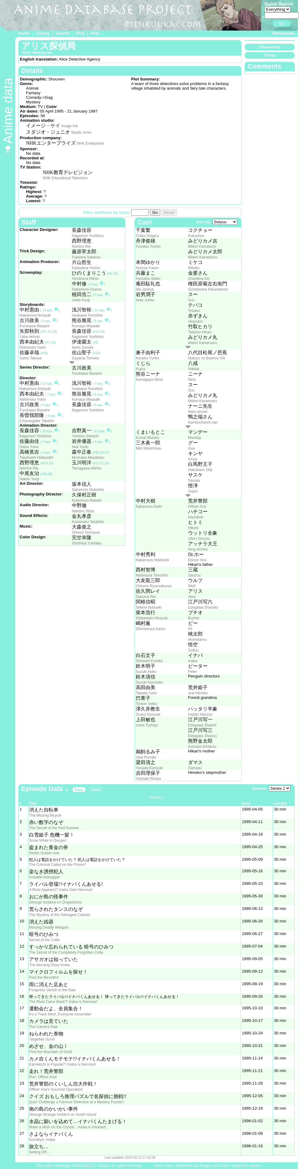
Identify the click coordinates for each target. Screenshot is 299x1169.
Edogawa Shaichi (202, 725)
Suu (191, 300)
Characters (269, 47)
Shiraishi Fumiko (149, 661)
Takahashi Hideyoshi (36, 457)
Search (62, 33)
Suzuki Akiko (146, 672)
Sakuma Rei (146, 597)
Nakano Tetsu (83, 511)
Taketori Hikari (199, 332)
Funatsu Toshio (148, 246)
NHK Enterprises (90, 143)
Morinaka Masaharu (88, 457)
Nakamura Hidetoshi (152, 560)
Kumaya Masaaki (86, 326)
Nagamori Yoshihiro (88, 236)
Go (282, 23)
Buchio (193, 618)
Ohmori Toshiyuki (86, 532)
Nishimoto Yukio (33, 347)
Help (95, 33)
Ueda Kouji (81, 300)
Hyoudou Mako (148, 278)
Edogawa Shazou (202, 736)
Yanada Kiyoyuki (149, 768)
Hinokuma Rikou (85, 278)
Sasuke (194, 480)
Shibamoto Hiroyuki (152, 618)
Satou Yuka (29, 447)
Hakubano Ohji (200, 470)
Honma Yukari (147, 268)
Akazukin (195, 321)
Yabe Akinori (30, 337)
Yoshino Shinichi (85, 436)
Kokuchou (196, 236)
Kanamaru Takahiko (88, 522)
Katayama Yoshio (86, 268)
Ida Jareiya (145, 289)
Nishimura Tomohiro (152, 575)
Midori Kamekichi (202, 246)
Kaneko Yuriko (147, 358)
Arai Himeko (198, 693)
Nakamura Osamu (87, 289)
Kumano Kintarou (202, 746)
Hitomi (193, 528)
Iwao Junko (145, 300)
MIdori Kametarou (202, 257)
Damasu (195, 768)
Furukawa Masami (35, 326)
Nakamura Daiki (149, 506)
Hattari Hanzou (200, 714)
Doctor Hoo (197, 560)
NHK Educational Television (65, 178)
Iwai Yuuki (80, 447)
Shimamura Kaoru (150, 629)
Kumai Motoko (147, 438)
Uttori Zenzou (199, 538)
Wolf (191, 586)
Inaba (192, 661)
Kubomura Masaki (87, 500)
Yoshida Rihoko (148, 779)
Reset (169, 212)
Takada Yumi (146, 693)
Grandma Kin (199, 278)
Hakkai (193, 369)
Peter (192, 672)
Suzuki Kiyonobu (149, 682)
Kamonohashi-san (203, 422)
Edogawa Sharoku (203, 607)
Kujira (140, 369)
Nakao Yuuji (29, 479)
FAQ (80, 33)
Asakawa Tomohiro (87, 315)
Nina (192, 379)
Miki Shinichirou (148, 448)
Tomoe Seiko (146, 704)
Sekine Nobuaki (148, 607)
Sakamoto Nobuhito (88, 490)
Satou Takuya (31, 358)
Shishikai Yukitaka (87, 543)
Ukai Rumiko (146, 757)
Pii (190, 629)
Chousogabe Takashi (37, 421)
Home (24, 33)
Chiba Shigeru (147, 236)
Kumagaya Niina (149, 379)
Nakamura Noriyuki (35, 315)
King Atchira (198, 549)
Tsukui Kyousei (148, 714)
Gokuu (193, 650)
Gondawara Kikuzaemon (208, 289)
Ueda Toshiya (147, 725)
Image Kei (69, 126)
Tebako (194, 311)
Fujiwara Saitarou (86, 257)
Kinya (192, 459)
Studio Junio (81, 132)
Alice (192, 597)
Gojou (193, 491)
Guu (191, 448)
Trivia (269, 55)
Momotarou (197, 639)
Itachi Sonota (82, 347)
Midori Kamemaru (202, 343)
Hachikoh (195, 517)
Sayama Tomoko (85, 358)
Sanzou (194, 575)
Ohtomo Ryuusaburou (154, 586)
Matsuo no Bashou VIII (206, 358)
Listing (43, 33)
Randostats (283, 33)
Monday (194, 438)
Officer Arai (197, 506)
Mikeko (194, 268)
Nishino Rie (81, 246)
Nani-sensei (197, 412)
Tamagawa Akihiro (87, 468)
